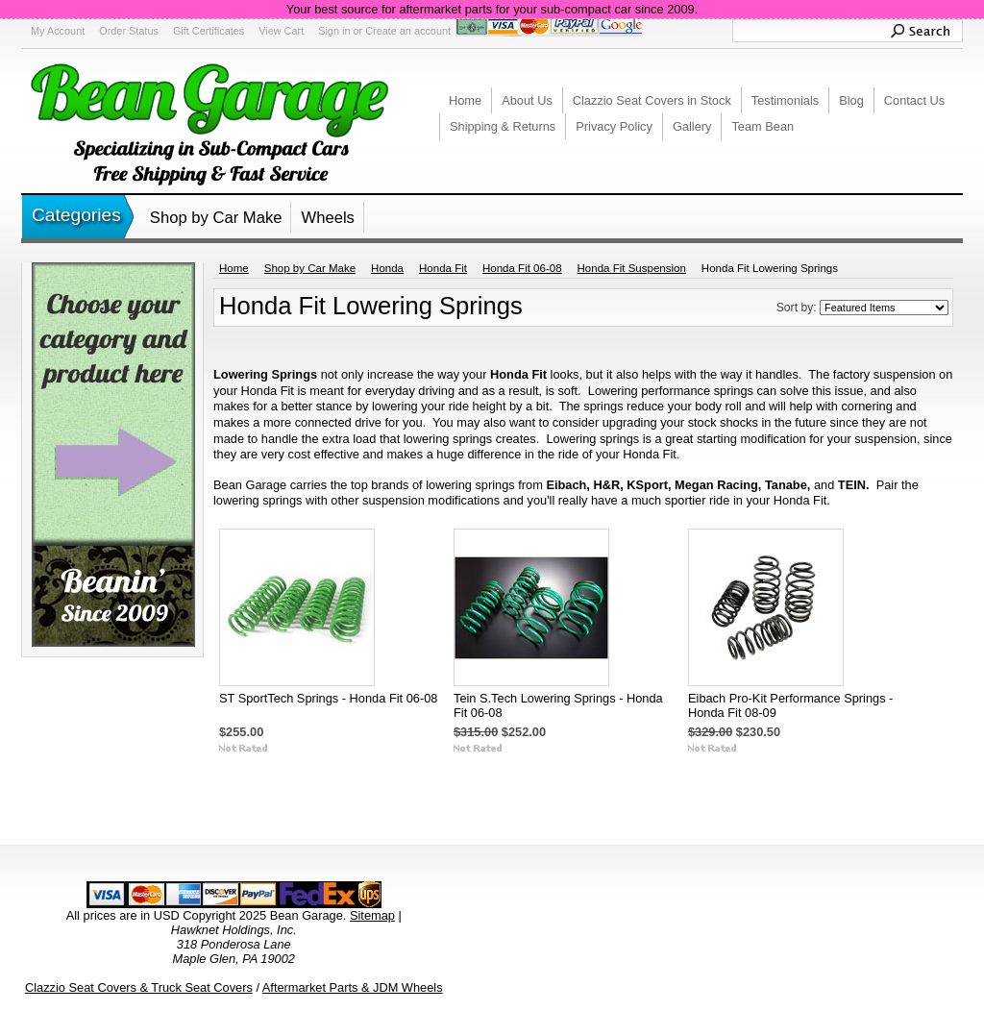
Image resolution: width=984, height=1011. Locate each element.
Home (234, 268)
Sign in (334, 31)
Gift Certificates (208, 31)
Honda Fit (443, 268)
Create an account (408, 31)
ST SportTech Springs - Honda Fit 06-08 (328, 698)
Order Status (129, 31)
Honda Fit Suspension (632, 268)
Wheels (327, 218)
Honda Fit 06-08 (522, 268)
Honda (387, 268)
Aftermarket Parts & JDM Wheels (352, 987)
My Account (58, 31)
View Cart (281, 31)
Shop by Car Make (216, 218)
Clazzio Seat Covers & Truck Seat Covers (139, 987)
